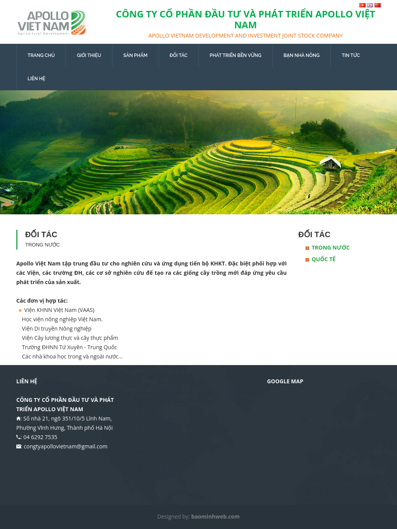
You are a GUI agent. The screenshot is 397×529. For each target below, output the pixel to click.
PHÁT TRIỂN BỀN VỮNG (235, 55)
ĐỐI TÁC (179, 55)
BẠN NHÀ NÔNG (301, 55)
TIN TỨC (351, 55)
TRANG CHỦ (41, 55)
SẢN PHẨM (135, 55)
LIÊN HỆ (36, 78)
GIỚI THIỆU (89, 55)
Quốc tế (323, 259)
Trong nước (331, 247)
